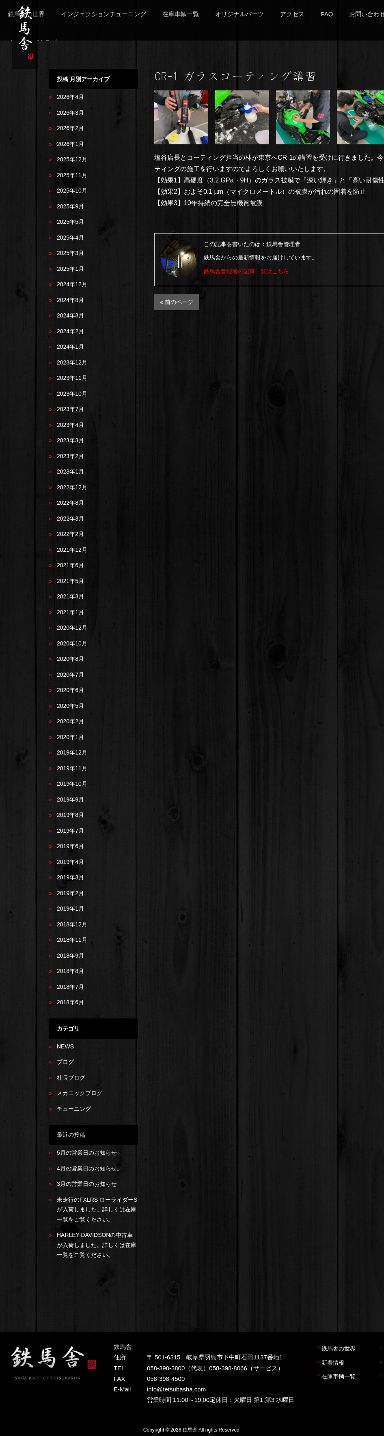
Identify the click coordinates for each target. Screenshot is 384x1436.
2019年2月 (70, 893)
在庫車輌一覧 (338, 1376)
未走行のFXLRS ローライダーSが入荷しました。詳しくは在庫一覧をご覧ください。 (97, 1209)
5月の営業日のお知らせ (87, 1152)
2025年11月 (72, 175)
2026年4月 (70, 97)
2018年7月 (70, 987)
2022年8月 (70, 502)
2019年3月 (70, 877)
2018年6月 (70, 1002)
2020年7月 (70, 674)
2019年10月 (72, 783)
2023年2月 (70, 456)
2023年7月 (70, 409)
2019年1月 (70, 908)
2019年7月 (70, 830)
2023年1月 (70, 471)
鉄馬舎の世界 (338, 1348)
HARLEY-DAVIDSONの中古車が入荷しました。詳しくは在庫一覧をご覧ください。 (96, 1245)
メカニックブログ (79, 1093)
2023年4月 (70, 425)
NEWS (65, 1046)
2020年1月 (70, 737)
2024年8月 (70, 300)
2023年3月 (70, 440)
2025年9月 (70, 206)
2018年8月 (70, 971)
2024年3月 (70, 315)
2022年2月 (70, 534)
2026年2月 (70, 128)
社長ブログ (71, 1077)
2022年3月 (70, 518)
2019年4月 (70, 862)
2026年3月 (70, 112)
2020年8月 (70, 659)
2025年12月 (72, 159)
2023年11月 (72, 378)
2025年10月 (72, 190)
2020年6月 (70, 690)
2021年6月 (70, 565)
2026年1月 (70, 144)
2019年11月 (72, 768)
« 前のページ (176, 302)
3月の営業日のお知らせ (87, 1184)
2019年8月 (70, 815)
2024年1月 (70, 346)
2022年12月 (72, 487)
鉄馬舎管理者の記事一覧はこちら (246, 271)
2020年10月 (72, 643)
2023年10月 (72, 393)
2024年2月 (70, 331)
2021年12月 (72, 550)
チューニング (74, 1109)
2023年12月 (72, 362)
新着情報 (332, 1362)
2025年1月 (70, 269)
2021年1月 (70, 612)
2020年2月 (70, 721)
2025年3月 (70, 253)
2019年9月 (70, 799)
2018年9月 (70, 955)
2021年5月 (70, 581)
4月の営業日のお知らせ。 (90, 1168)
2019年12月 (72, 752)
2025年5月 (70, 222)
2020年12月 (72, 627)
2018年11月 (72, 940)
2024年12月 (72, 284)
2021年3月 (70, 596)
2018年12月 (72, 924)
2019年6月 (70, 846)
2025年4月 (70, 237)
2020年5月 (70, 706)
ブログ (65, 1062)
